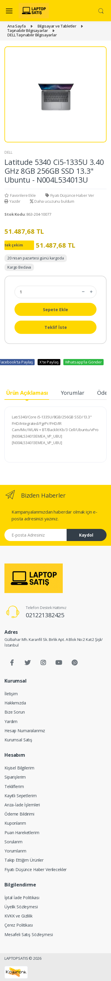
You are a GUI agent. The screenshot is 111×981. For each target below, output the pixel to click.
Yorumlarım (15, 851)
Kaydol (86, 535)
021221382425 (45, 615)
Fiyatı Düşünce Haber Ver (69, 195)
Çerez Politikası (18, 925)
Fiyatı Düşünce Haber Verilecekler (35, 869)
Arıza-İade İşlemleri (22, 805)
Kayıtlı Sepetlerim (20, 795)
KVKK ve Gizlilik (18, 916)
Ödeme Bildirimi (19, 814)
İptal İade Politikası (21, 897)
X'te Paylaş (48, 362)
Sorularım (13, 841)
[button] (101, 10)
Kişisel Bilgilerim (19, 768)
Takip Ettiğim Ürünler (24, 860)
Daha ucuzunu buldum (52, 201)
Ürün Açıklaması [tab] (27, 392)
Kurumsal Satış (18, 740)
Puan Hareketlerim (21, 832)
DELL (8, 152)
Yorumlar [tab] (72, 392)
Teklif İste (55, 327)
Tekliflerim (14, 786)
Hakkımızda (15, 703)
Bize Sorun (14, 712)
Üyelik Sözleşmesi (21, 906)
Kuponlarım (15, 823)
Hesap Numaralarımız (24, 730)
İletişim (11, 693)
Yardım (10, 721)
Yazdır (12, 201)
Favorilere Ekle (20, 195)
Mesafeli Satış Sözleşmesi (28, 934)
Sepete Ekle (55, 309)
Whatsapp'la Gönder (83, 362)
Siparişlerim (15, 777)
